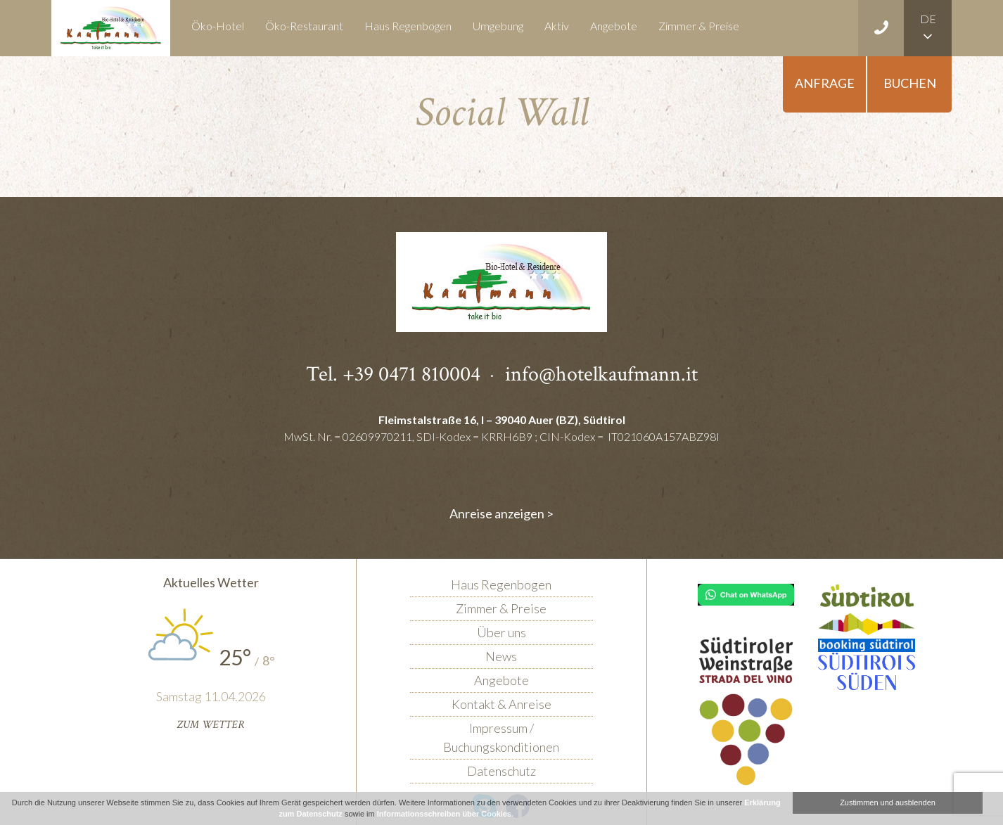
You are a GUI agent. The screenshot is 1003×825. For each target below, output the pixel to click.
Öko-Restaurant (304, 25)
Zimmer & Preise (698, 25)
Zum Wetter (211, 724)
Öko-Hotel (217, 25)
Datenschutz (501, 771)
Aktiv (556, 25)
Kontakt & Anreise (501, 704)
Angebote (613, 25)
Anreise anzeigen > (501, 513)
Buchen (909, 83)
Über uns (501, 632)
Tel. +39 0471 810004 (393, 374)
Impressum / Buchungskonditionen (501, 737)
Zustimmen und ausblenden (887, 802)
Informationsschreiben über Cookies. (445, 814)
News (501, 656)
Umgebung (498, 25)
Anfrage (825, 83)
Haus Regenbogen (408, 25)
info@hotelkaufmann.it (601, 374)
